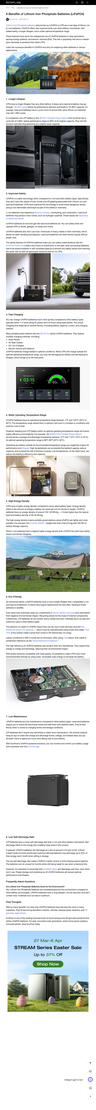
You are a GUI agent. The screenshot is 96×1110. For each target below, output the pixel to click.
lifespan (25, 448)
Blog (13, 7)
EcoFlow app (33, 746)
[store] (82, 2)
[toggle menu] (87, 2)
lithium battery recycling (63, 613)
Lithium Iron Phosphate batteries (20, 25)
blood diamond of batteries (45, 641)
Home (7, 7)
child (65, 638)
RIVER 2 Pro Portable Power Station (66, 434)
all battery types (50, 869)
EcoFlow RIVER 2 (38, 523)
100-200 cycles (20, 107)
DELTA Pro (44, 333)
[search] (77, 2)
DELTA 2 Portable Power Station (53, 118)
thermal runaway (42, 212)
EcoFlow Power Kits (15, 245)
